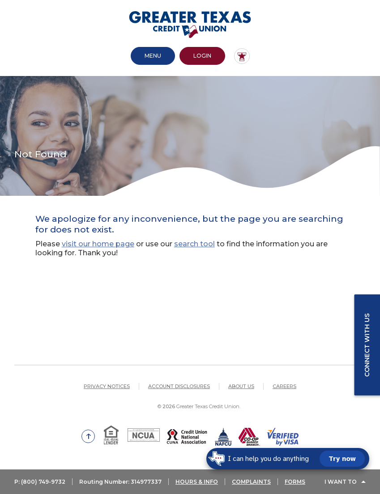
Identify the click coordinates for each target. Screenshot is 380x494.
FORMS (295, 481)
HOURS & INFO (196, 481)
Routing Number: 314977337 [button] (120, 481)
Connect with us (367, 344)
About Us (241, 386)
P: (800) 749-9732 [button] (39, 481)
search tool (194, 244)
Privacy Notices (107, 386)
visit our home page (98, 244)
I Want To (340, 481)
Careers (284, 386)
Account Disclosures (179, 386)
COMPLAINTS (251, 481)
